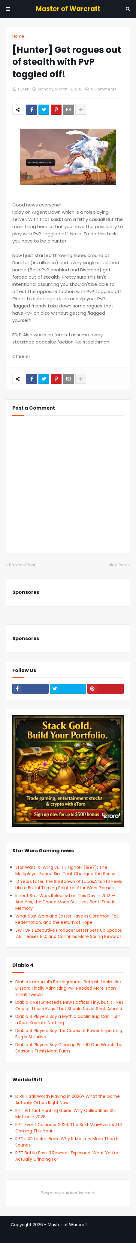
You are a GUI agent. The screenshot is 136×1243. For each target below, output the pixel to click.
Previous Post (22, 565)
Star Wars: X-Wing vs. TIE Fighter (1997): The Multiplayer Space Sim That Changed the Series (65, 870)
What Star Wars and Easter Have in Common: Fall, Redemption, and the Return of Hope (67, 919)
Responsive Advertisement (68, 1193)
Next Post (118, 565)
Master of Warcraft (68, 9)
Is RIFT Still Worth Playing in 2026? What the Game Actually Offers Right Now (67, 1099)
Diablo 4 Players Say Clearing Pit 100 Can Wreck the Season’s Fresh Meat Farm (68, 1048)
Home (18, 36)
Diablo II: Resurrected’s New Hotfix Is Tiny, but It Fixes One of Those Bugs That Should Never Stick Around (69, 1005)
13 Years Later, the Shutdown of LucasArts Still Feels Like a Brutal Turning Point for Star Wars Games (68, 884)
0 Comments (103, 89)
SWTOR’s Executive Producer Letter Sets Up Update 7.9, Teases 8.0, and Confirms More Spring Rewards (68, 933)
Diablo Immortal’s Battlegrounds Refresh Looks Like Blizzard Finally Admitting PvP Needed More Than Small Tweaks (68, 988)
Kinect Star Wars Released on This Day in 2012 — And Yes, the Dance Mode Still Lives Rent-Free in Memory (65, 902)
